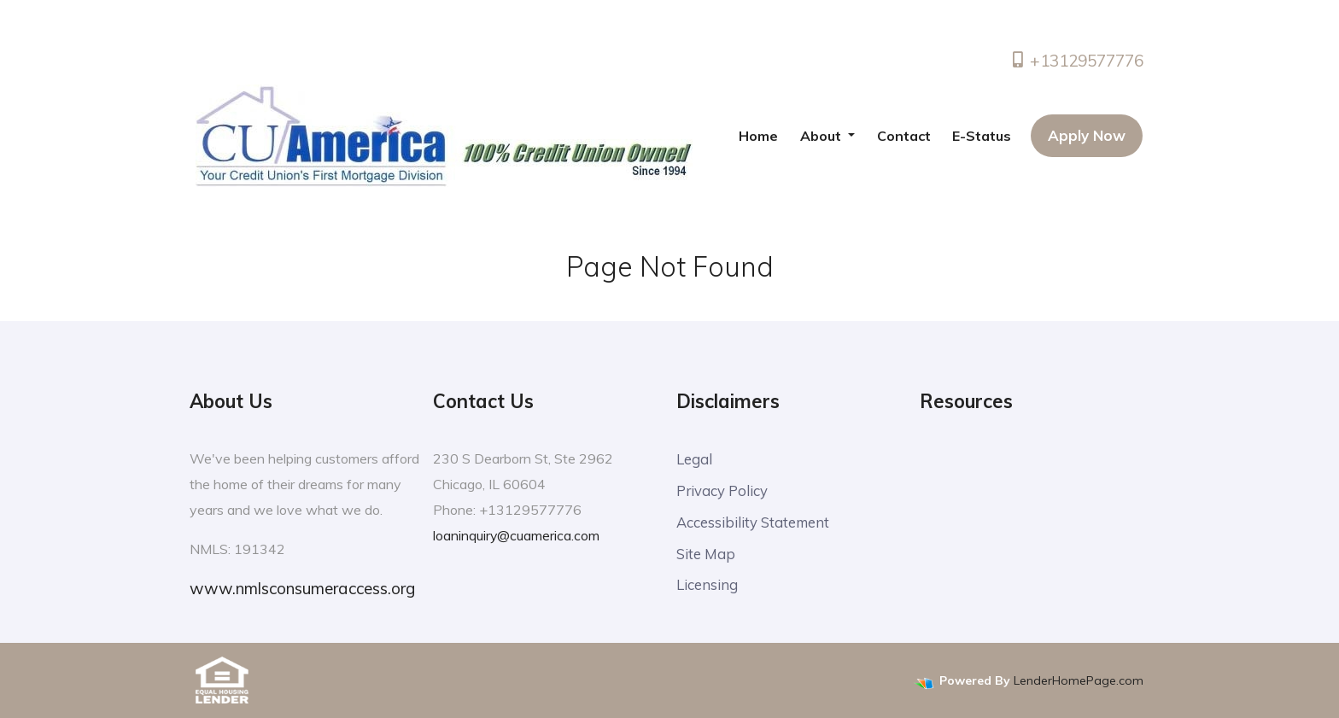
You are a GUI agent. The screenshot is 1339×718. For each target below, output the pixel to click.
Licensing (707, 585)
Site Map (705, 554)
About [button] (822, 135)
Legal (694, 459)
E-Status (981, 135)
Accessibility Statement (753, 522)
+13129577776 (1076, 60)
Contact (904, 135)
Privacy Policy (722, 490)
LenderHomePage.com (1078, 680)
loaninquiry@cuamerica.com (516, 535)
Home (758, 135)
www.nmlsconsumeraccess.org (302, 588)
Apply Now (1087, 135)
